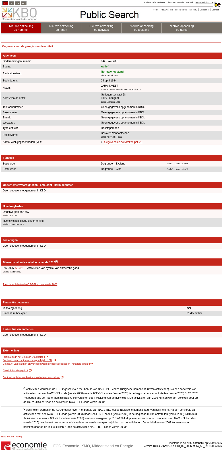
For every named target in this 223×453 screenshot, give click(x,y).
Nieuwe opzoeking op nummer (21, 27)
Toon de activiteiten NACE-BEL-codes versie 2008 (30, 284)
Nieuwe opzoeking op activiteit (101, 27)
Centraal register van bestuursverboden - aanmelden (31, 377)
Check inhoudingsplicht (15, 370)
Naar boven (7, 436)
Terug (19, 436)
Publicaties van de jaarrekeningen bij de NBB (27, 360)
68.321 (19, 268)
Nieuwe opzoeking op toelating (142, 27)
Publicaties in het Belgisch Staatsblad (23, 356)
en (24, 3)
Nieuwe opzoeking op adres (182, 27)
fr (11, 3)
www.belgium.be (204, 2)
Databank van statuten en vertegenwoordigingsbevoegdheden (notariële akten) (46, 363)
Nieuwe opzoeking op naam (61, 27)
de (17, 3)
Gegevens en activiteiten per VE (123, 142)
